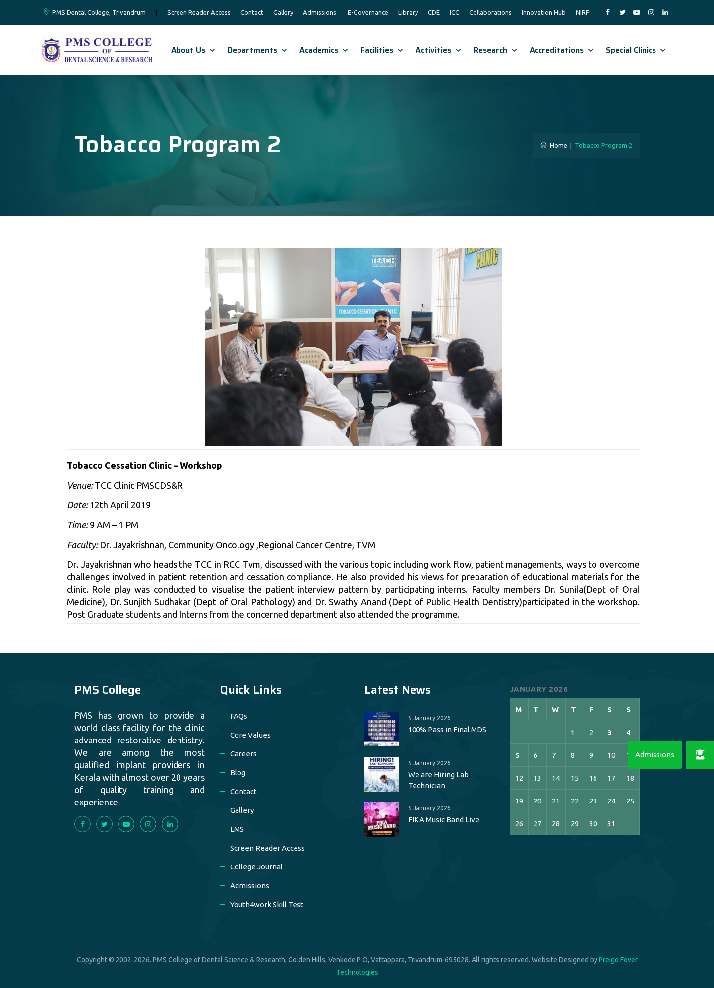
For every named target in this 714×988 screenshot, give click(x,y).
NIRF (582, 12)
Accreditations (562, 50)
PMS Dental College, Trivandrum (99, 12)
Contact (251, 12)
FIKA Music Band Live (443, 819)
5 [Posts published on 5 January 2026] (517, 755)
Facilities (382, 50)
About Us (193, 50)
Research (496, 50)
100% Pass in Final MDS (447, 729)
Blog (237, 772)
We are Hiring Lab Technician (438, 780)
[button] (700, 755)
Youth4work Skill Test (266, 904)
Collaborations (490, 12)
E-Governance (368, 12)
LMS (237, 829)
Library (408, 12)
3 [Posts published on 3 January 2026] (609, 732)
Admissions (319, 12)
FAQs (238, 716)
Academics (324, 50)
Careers (243, 753)
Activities (439, 50)
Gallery (283, 12)
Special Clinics (636, 50)
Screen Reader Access (199, 12)
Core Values (250, 735)
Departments (258, 50)
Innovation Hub (544, 12)
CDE (434, 12)
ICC (454, 12)
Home (553, 145)
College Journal (256, 867)
